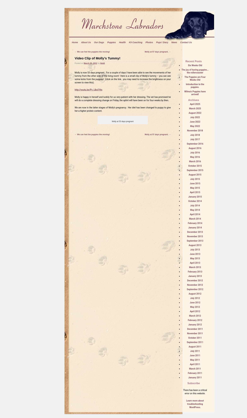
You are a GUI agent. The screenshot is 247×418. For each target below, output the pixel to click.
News (174, 42)
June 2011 (195, 355)
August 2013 (195, 245)
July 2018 (195, 135)
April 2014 (195, 214)
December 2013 (195, 232)
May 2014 (195, 210)
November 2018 (195, 130)
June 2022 (195, 121)
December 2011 (195, 329)
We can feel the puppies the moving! (92, 52)
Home (75, 42)
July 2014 (195, 205)
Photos (149, 42)
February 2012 (195, 320)
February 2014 (195, 223)
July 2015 (195, 179)
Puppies (111, 42)
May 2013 (195, 258)
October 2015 (195, 166)
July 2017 (195, 139)
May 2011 (195, 360)
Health (122, 42)
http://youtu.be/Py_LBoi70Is (88, 90)
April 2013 (195, 263)
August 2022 (195, 113)
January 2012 (195, 324)
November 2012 (195, 285)
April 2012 (195, 311)
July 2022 (195, 117)
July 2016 (195, 152)
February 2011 (195, 373)
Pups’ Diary (162, 42)
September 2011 (195, 342)
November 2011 (195, 333)
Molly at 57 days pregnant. (158, 52)
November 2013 (195, 236)
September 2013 (195, 241)
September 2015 (195, 170)
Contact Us (186, 42)
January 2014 (195, 227)
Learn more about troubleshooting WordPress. (195, 404)
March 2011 (195, 368)
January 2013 (195, 276)
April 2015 (195, 192)
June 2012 (195, 302)
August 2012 (195, 293)
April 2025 (195, 104)
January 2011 (195, 377)
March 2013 (195, 267)
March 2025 (195, 108)
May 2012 (195, 307)
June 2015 (195, 183)
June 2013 (195, 254)
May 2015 (195, 188)
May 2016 (195, 157)
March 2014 (195, 219)
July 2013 (195, 249)
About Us (86, 42)
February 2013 (195, 271)
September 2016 (195, 144)
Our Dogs (99, 42)
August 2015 (195, 174)
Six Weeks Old (195, 65)
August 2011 (195, 346)
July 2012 (195, 298)
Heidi (102, 63)
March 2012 (195, 316)
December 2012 (195, 280)
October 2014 (195, 201)
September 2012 (195, 289)
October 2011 (195, 338)
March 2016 (195, 161)
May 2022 (195, 126)
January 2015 (195, 196)
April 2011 (195, 364)
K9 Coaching (135, 42)
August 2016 (195, 148)
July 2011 (195, 351)
